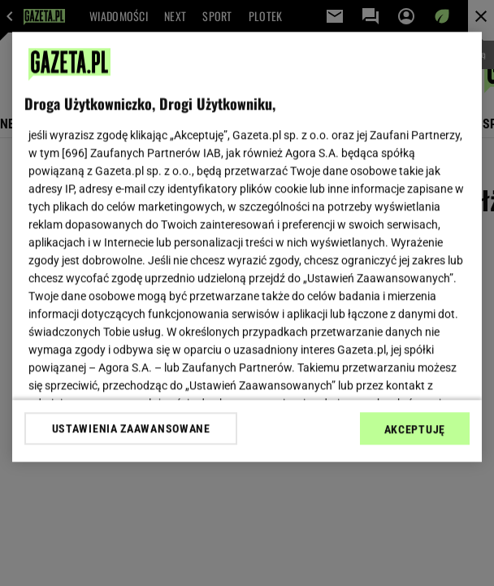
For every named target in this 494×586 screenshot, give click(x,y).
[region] (247, 247)
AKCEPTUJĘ (414, 429)
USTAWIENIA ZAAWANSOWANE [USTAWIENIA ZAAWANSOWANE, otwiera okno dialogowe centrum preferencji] (131, 428)
